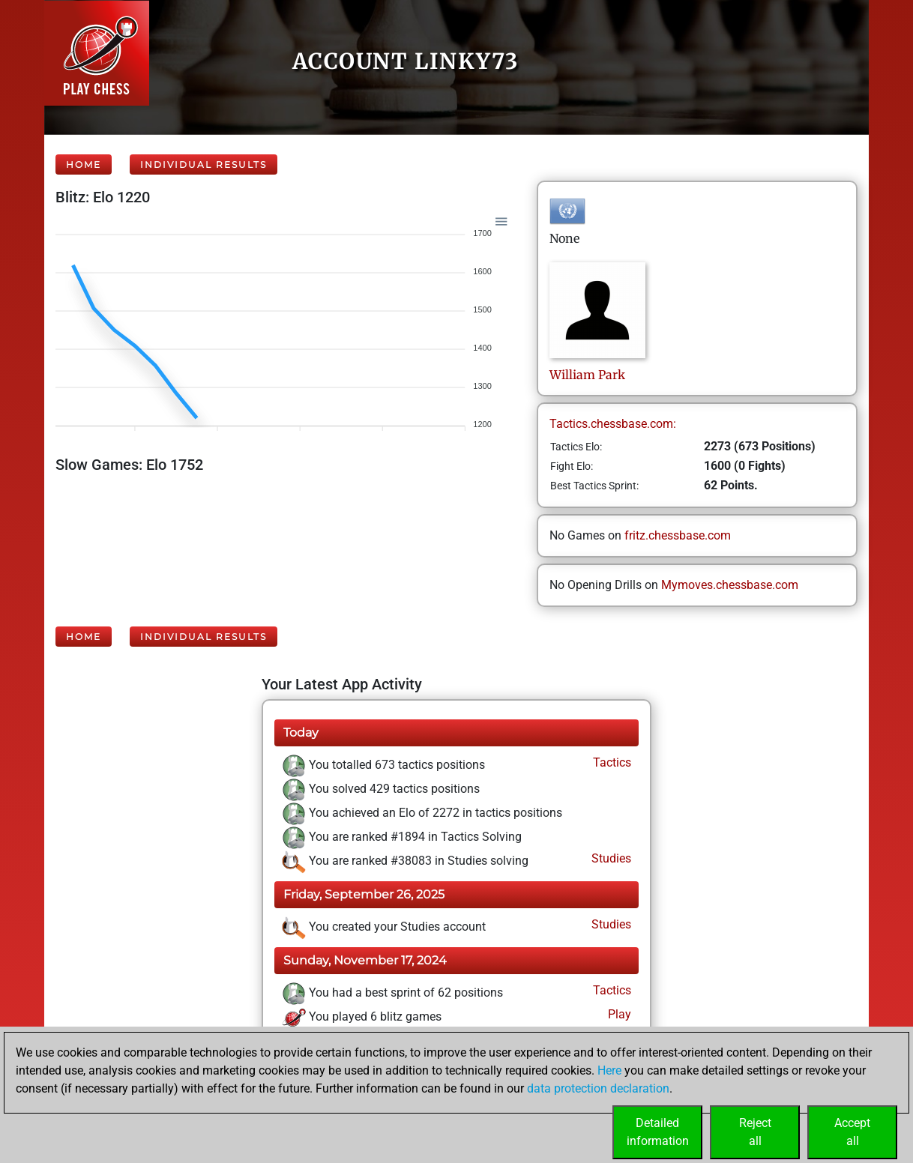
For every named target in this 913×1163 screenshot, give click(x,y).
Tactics (610, 762)
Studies (609, 858)
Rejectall (755, 1132)
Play (618, 1014)
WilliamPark (587, 374)
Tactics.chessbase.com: (612, 424)
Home (83, 164)
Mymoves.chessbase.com (729, 585)
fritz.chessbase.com (677, 535)
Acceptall (852, 1132)
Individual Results (203, 164)
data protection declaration (598, 1088)
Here (609, 1070)
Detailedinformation (658, 1132)
